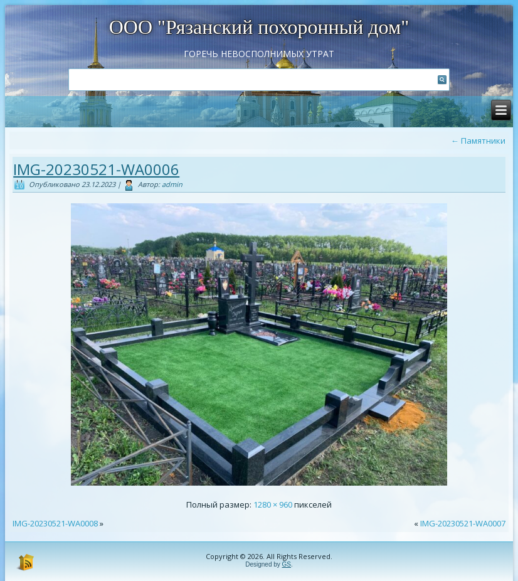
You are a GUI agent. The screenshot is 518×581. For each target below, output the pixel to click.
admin (172, 184)
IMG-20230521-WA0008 (55, 523)
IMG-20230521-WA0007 (462, 523)
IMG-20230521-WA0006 (96, 169)
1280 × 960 (272, 504)
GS (286, 564)
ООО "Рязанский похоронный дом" (259, 27)
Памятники (478, 140)
